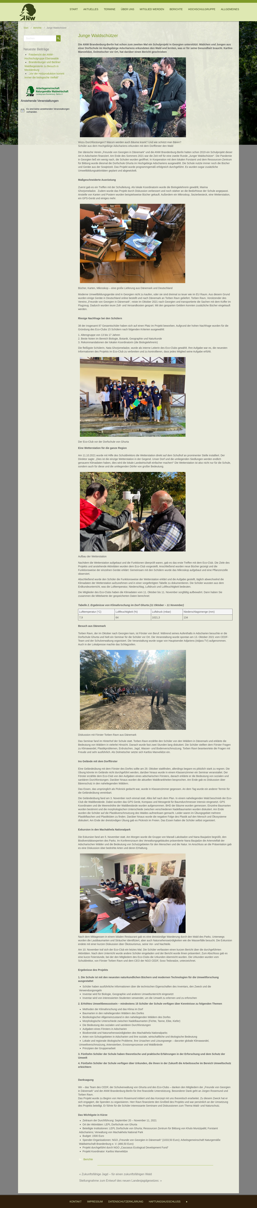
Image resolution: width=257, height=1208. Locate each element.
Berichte (37, 28)
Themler (132, 1205)
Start (26, 28)
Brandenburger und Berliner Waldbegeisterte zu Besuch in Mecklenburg (42, 66)
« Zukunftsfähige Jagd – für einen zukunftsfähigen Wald (115, 1174)
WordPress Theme (126, 1205)
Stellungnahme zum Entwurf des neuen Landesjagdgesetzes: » (120, 1180)
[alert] (50, 111)
